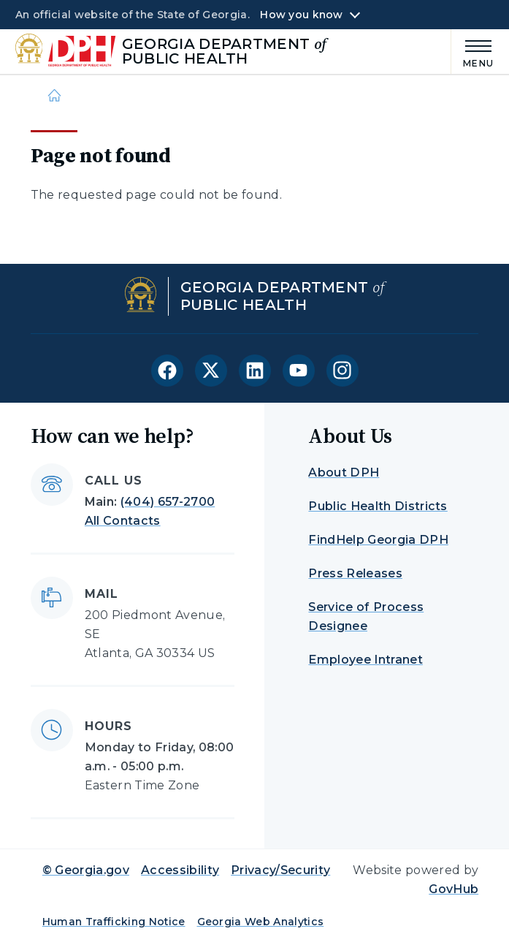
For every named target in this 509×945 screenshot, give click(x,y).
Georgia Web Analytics (260, 921)
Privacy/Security (280, 870)
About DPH (343, 472)
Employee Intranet (365, 660)
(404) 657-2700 (167, 502)
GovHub (453, 889)
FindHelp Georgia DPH (378, 540)
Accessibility (180, 870)
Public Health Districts (377, 506)
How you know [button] (301, 14)
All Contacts (123, 521)
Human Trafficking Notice (113, 921)
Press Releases (355, 573)
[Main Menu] (472, 51)
